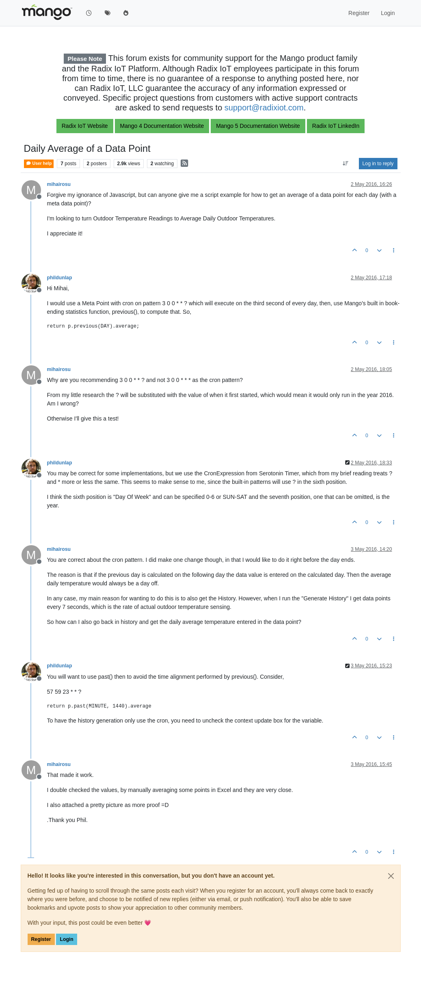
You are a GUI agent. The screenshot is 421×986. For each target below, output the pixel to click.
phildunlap (59, 277)
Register (41, 939)
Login (66, 939)
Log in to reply (378, 163)
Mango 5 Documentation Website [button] (258, 126)
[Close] (391, 876)
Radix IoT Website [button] (85, 126)
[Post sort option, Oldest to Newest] (345, 163)
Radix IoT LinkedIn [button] (335, 126)
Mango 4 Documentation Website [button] (162, 126)
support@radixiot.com (264, 107)
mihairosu (59, 184)
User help (39, 163)
